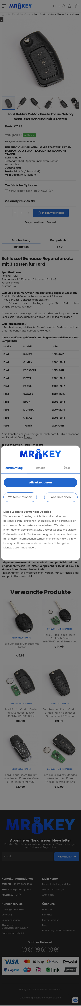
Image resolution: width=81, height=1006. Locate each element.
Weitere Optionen (20, 497)
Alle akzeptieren (40, 482)
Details (40, 468)
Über (67, 468)
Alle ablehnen (61, 497)
